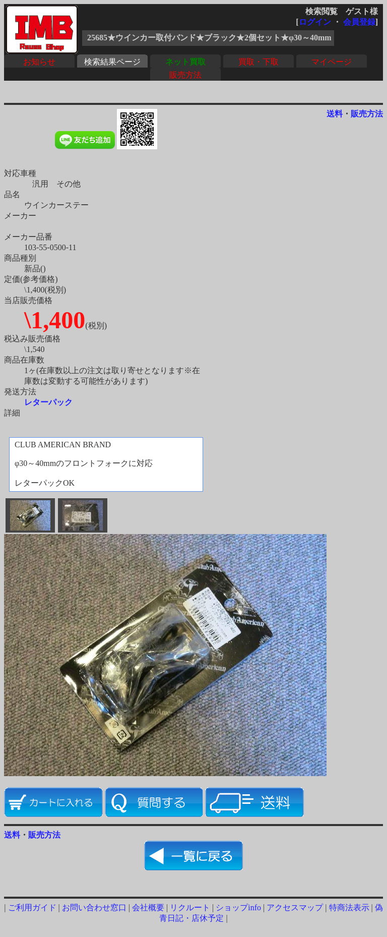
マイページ (331, 61)
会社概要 (148, 907)
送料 (335, 113)
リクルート (190, 907)
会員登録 (359, 22)
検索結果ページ (112, 61)
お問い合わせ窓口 (94, 907)
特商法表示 (349, 907)
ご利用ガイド (32, 907)
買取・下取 (258, 61)
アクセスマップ (295, 907)
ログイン (315, 22)
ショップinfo (238, 907)
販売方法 (185, 75)
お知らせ (39, 61)
